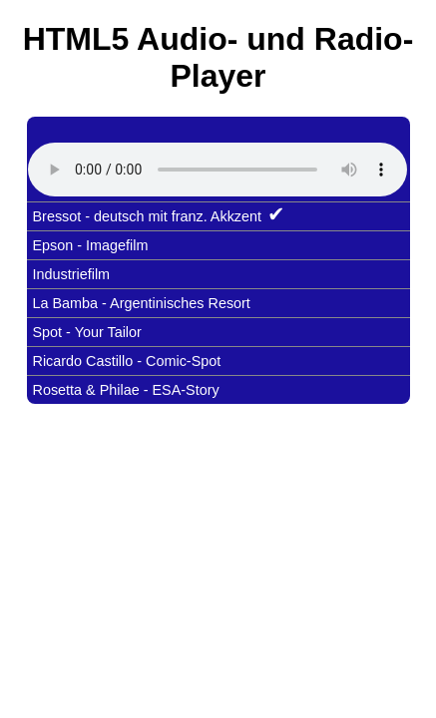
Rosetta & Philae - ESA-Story (126, 390)
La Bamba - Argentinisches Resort (141, 303)
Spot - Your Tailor (87, 332)
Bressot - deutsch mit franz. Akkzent (159, 213)
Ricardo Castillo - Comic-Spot (127, 361)
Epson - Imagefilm (91, 245)
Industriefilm (72, 274)
